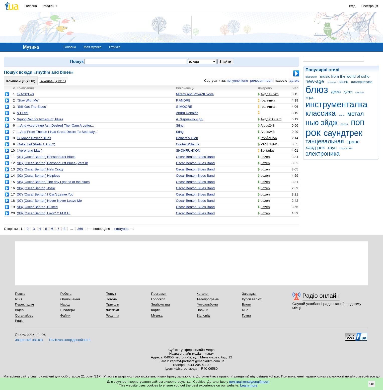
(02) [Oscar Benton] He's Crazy (40, 169)
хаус (332, 147)
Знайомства (160, 304)
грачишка (266, 100)
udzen (264, 157)
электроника (322, 153)
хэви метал (346, 148)
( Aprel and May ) (29, 150)
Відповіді (204, 315)
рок (313, 132)
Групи (246, 315)
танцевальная (324, 141)
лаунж (341, 115)
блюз (316, 89)
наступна (121, 229)
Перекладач (24, 304)
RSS (18, 299)
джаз (336, 91)
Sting (180, 125)
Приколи (112, 304)
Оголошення (70, 299)
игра (309, 97)
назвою (281, 80)
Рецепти (112, 315)
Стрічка (114, 47)
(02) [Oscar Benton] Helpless (38, 175)
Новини (202, 310)
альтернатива (361, 82)
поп (357, 122)
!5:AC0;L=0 (25, 94)
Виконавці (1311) (53, 81)
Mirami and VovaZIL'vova (194, 94)
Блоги (246, 304)
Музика (157, 315)
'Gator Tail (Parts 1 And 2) (36, 144)
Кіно (245, 310)
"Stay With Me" (28, 100)
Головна (31, 6)
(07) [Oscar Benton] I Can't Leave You (45, 194)
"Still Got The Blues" (32, 107)
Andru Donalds (187, 113)
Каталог (203, 294)
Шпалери (67, 310)
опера (344, 124)
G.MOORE (184, 107)
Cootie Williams (187, 144)
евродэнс (359, 92)
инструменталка (336, 104)
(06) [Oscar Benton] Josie (36, 188)
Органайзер (24, 315)
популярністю (237, 80)
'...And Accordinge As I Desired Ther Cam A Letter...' (56, 125)
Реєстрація (369, 6)
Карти (155, 310)
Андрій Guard (269, 119)
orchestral (331, 82)
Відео (19, 310)
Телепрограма (208, 299)
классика (320, 113)
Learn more (248, 385)
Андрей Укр (268, 94)
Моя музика (92, 47)
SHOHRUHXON (188, 150)
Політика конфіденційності (69, 340)
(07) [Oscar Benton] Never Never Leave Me (49, 201)
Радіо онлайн (321, 295)
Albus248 (266, 125)
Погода (111, 299)
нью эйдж (321, 123)
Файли (65, 315)
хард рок (315, 147)
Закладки (249, 294)
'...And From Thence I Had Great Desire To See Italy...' (57, 132)
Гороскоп (158, 299)
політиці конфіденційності (249, 381)
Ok (371, 384)
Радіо (19, 321)
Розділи (48, 6)
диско (348, 92)
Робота (65, 294)
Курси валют (252, 299)
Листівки (112, 310)
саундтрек (343, 133)
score (343, 81)
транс (353, 141)
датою (294, 80)
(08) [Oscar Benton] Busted (37, 207)
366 (80, 229)
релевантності (261, 80)
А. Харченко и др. (189, 119)
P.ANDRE (183, 100)
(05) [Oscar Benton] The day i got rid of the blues (53, 182)
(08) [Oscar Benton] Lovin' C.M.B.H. (43, 213)
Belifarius (266, 150)
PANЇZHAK (267, 138)
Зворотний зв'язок (29, 340)
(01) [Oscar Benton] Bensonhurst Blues (46, 157)
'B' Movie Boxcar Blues (34, 138)
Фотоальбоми (207, 304)
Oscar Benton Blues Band (195, 157)
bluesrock (311, 76)
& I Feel (22, 113)
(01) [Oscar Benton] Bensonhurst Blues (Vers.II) (52, 163)
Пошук (111, 294)
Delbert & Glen (187, 138)
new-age (314, 81)
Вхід (352, 6)
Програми (159, 294)
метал (355, 114)
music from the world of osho (344, 76)
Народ (65, 304)
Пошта (20, 294)
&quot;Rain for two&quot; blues (40, 119)
